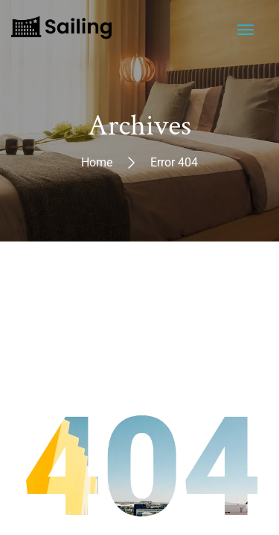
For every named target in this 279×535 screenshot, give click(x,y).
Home (96, 162)
